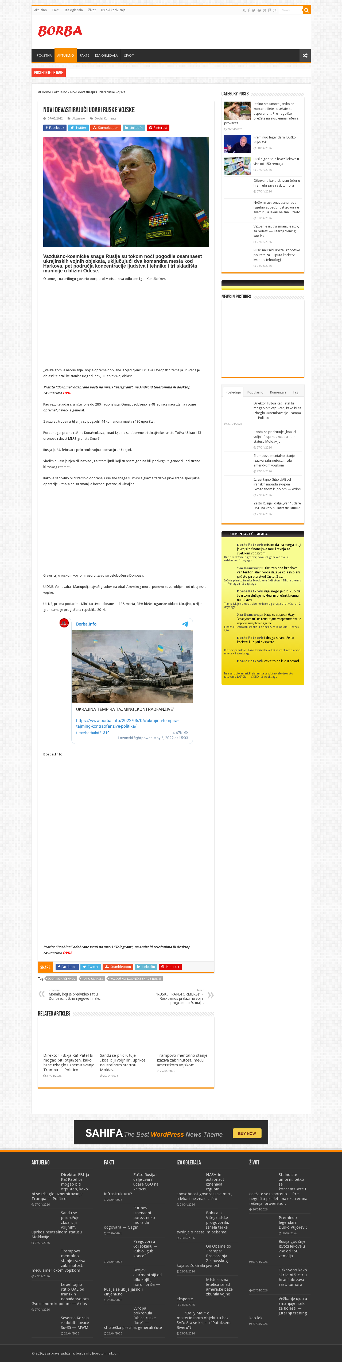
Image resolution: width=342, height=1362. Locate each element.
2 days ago (249, 583)
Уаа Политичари (250, 568)
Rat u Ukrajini (93, 979)
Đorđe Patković (250, 545)
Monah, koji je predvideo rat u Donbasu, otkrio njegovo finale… (76, 995)
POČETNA (44, 55)
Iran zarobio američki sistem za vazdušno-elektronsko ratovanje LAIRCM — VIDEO (258, 675)
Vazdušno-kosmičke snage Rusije (135, 979)
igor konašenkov (61, 979)
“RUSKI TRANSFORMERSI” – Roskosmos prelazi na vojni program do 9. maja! (176, 997)
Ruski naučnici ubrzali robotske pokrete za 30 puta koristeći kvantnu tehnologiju (277, 255)
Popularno (255, 392)
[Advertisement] (209, 32)
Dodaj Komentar (106, 118)
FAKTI (84, 55)
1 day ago (245, 560)
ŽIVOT (129, 55)
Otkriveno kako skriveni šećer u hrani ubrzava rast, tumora (293, 1277)
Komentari (278, 392)
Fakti (55, 10)
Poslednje (233, 392)
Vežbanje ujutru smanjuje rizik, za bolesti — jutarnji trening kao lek (276, 231)
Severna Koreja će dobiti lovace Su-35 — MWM (75, 1322)
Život (92, 10)
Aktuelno (40, 10)
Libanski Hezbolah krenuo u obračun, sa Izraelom (256, 626)
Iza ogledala (74, 10)
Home (44, 92)
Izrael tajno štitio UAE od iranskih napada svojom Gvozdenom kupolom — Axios (277, 484)
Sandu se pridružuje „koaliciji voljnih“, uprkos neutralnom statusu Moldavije (123, 1062)
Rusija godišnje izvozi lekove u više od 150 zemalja (292, 1248)
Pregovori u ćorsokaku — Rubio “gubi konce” (145, 1248)
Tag (295, 392)
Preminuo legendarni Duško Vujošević (293, 1222)
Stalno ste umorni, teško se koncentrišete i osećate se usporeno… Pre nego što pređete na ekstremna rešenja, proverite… (262, 113)
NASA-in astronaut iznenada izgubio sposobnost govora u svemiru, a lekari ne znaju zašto (277, 207)
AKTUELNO (65, 55)
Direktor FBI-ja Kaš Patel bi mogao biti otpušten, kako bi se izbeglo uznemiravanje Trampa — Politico (68, 1062)
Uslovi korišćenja (113, 10)
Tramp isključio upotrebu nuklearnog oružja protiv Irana (260, 603)
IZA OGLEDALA (106, 55)
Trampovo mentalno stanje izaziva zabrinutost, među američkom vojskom (182, 1060)
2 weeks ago (243, 653)
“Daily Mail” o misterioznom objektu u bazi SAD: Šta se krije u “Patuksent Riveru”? (204, 1320)
